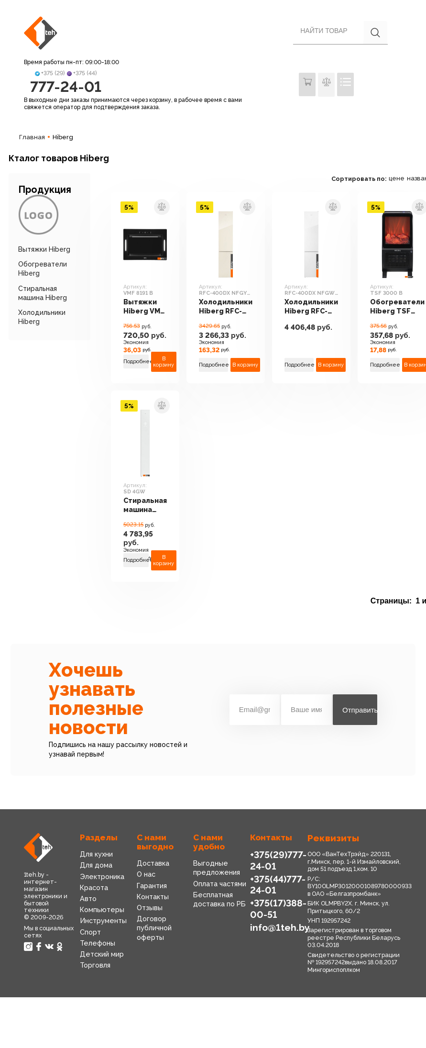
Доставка (153, 864)
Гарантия (152, 886)
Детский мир (102, 955)
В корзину (164, 362)
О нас (146, 875)
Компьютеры (102, 910)
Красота (94, 888)
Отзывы (150, 909)
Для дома (96, 866)
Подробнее (136, 362)
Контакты (153, 898)
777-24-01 (65, 87)
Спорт (90, 933)
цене (400, 179)
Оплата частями (219, 884)
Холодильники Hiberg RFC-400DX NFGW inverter (314, 308)
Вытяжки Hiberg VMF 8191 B (143, 308)
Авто (88, 899)
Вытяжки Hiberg (44, 250)
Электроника (102, 877)
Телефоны (97, 944)
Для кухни (96, 855)
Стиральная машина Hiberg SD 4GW (146, 506)
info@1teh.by (279, 928)
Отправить (359, 710)
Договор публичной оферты (154, 929)
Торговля (95, 966)
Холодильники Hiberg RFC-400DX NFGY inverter (228, 308)
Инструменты (103, 921)
